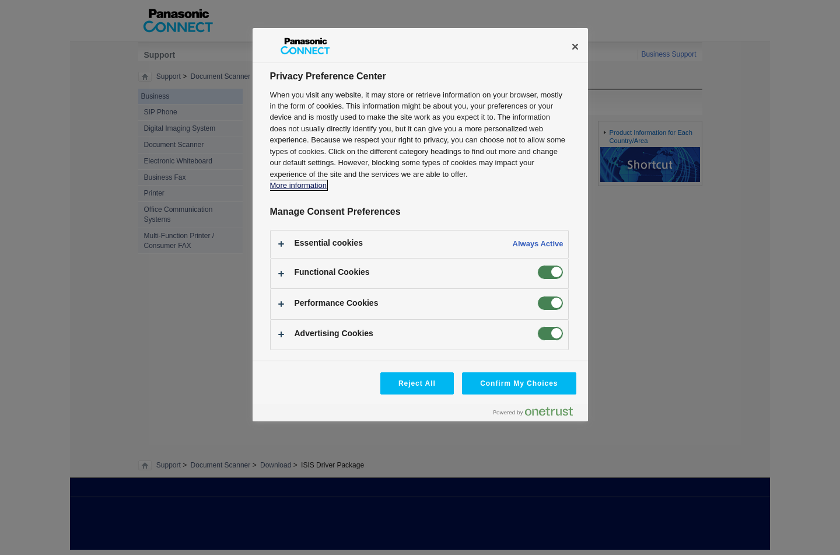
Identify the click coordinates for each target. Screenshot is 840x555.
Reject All (417, 383)
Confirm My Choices (519, 383)
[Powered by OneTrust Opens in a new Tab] (538, 414)
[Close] (575, 47)
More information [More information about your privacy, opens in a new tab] (298, 185)
